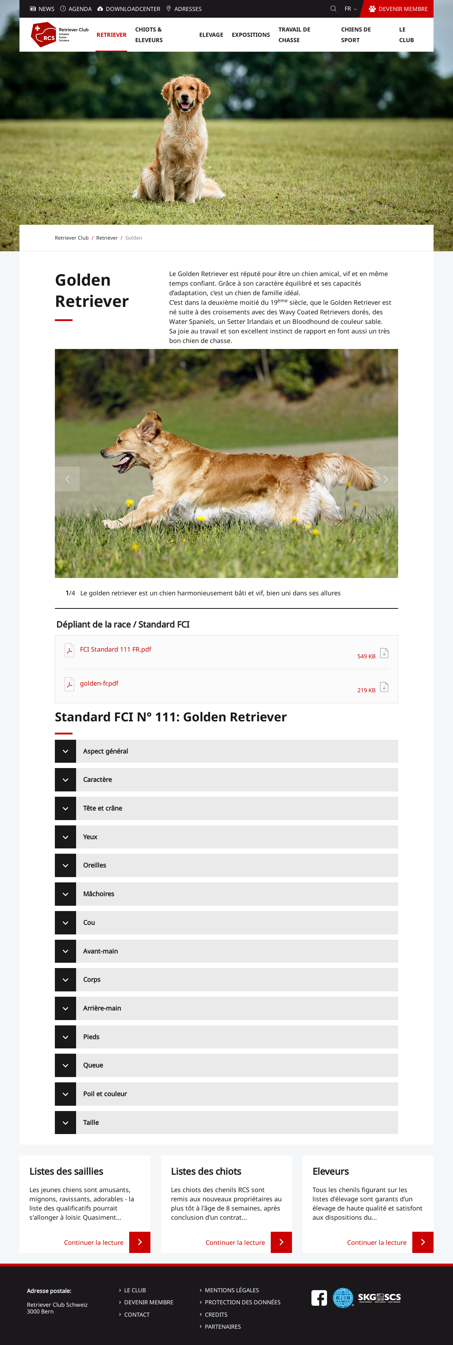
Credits (216, 1314)
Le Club (135, 1290)
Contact (137, 1314)
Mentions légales (232, 1290)
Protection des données (243, 1302)
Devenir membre (148, 1302)
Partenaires (223, 1326)
